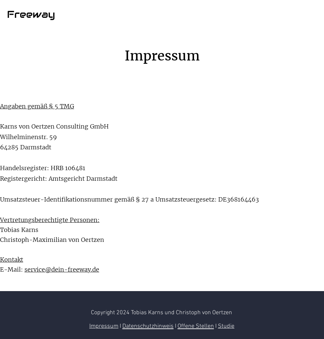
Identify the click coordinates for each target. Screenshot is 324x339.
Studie (226, 326)
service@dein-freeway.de (61, 269)
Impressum (103, 326)
